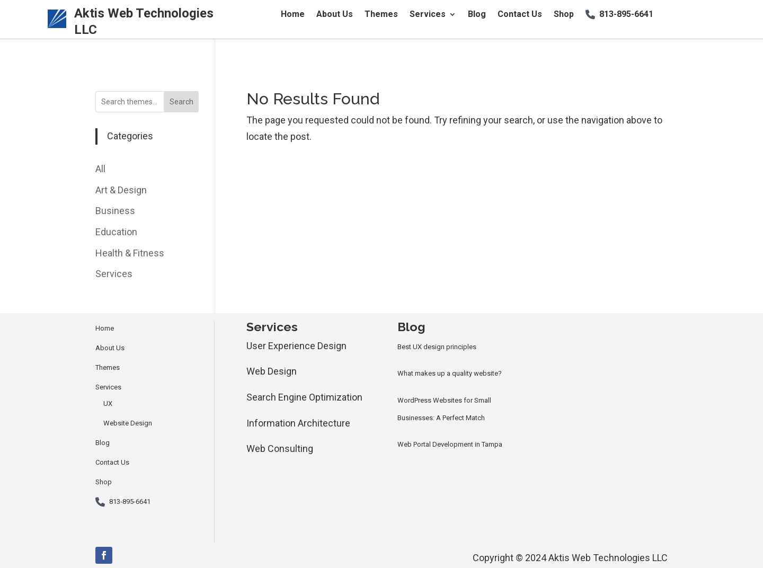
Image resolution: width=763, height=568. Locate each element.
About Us (334, 15)
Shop (564, 15)
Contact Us (520, 15)
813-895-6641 (626, 15)
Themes (381, 15)
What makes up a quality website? (449, 373)
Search (181, 101)
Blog (477, 15)
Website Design (127, 423)
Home (293, 15)
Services (428, 15)
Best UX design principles (436, 347)
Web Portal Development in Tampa (449, 444)
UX (107, 403)
